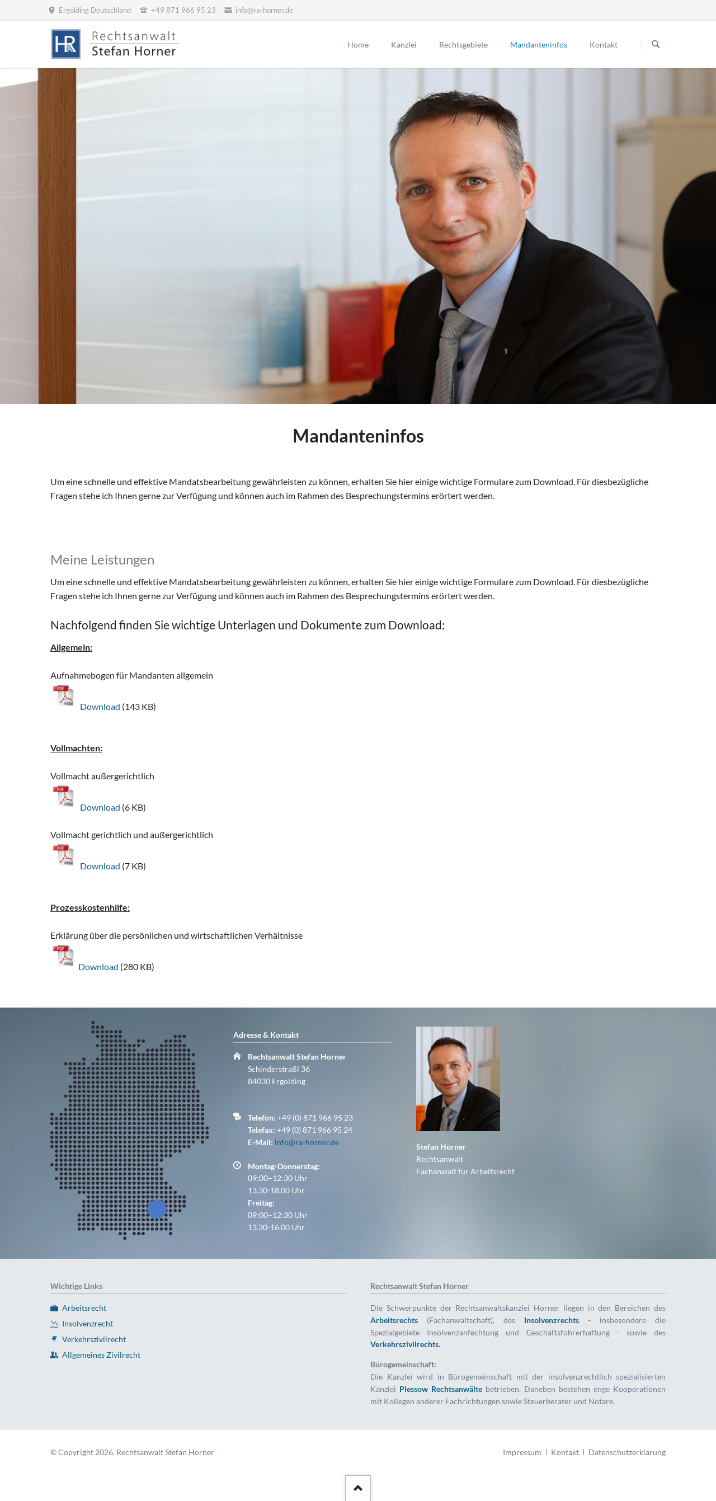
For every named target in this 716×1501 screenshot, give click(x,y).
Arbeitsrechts (394, 1320)
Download (101, 706)
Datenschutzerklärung (627, 1452)
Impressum (522, 1452)
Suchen (655, 45)
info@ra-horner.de (307, 1142)
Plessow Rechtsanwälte (440, 1389)
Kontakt (565, 1452)
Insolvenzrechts (551, 1320)
